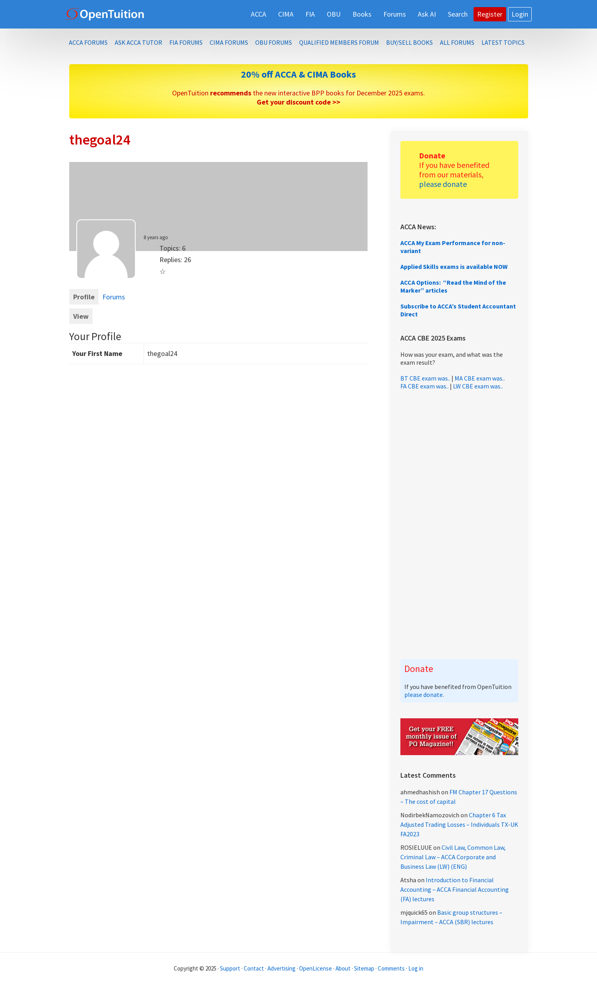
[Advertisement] (459, 524)
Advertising (281, 968)
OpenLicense (316, 968)
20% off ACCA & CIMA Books (298, 74)
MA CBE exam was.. (480, 378)
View (81, 316)
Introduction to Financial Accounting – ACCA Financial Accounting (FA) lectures (454, 889)
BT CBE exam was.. (425, 378)
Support (230, 968)
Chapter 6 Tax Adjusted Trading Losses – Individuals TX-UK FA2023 (459, 824)
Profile (84, 296)
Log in (415, 968)
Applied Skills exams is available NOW (454, 266)
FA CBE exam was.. (424, 386)
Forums (113, 296)
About (343, 968)
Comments (392, 968)
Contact (254, 968)
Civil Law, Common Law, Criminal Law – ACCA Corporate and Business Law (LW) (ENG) (453, 856)
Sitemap (364, 968)
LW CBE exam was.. (478, 386)
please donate (443, 184)
